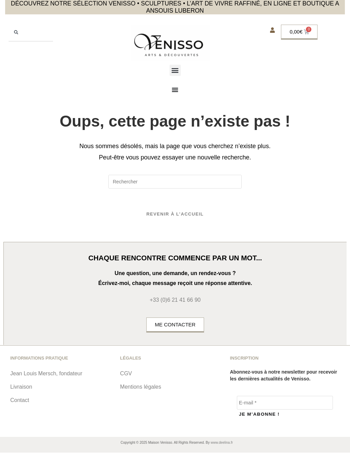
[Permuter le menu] (175, 89)
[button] (175, 70)
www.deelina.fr (222, 444)
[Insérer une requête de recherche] (175, 182)
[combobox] (31, 33)
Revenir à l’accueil (175, 216)
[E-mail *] (285, 405)
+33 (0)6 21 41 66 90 (175, 302)
